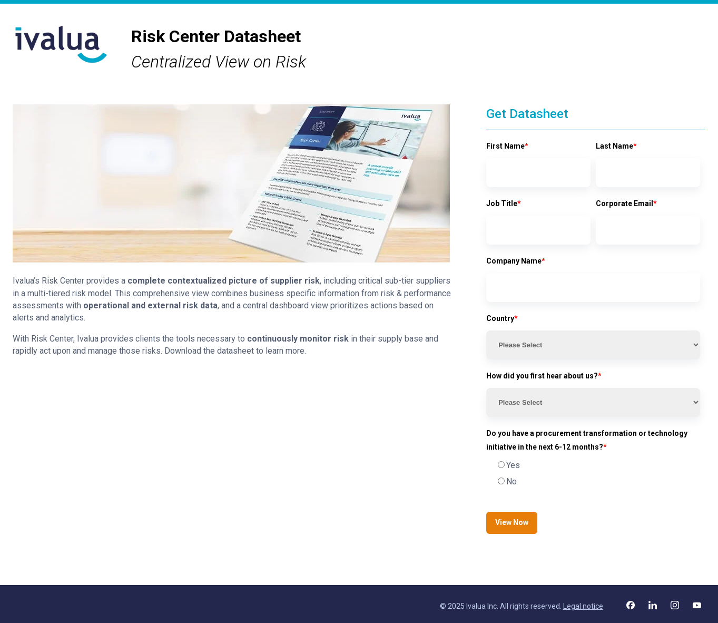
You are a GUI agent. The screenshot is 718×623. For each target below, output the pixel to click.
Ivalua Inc (481, 606)
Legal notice (583, 606)
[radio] (593, 465)
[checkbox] (593, 473)
